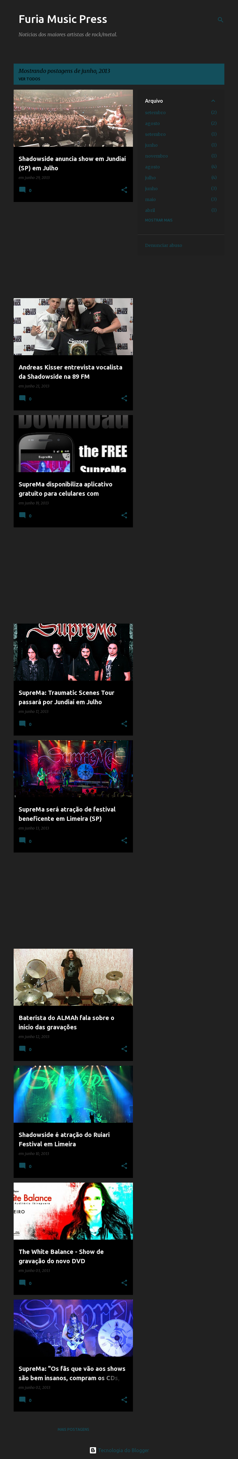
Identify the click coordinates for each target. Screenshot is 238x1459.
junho (151, 145)
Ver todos (29, 79)
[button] (124, 190)
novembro (156, 156)
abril (150, 210)
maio (150, 199)
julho (150, 178)
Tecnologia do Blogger (119, 1450)
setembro (155, 112)
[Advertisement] (71, 250)
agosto (152, 123)
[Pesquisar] (220, 19)
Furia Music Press (63, 18)
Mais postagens (73, 1429)
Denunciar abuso (163, 245)
